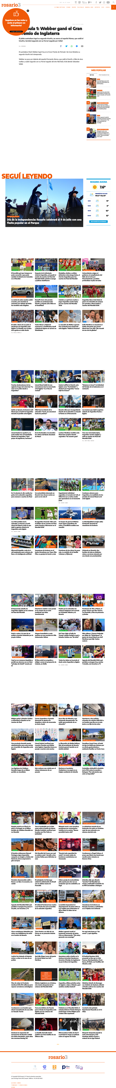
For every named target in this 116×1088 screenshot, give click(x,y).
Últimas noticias (59, 7)
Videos (108, 7)
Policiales (80, 7)
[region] (58, 16)
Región (74, 7)
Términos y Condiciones (19, 1085)
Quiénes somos (16, 1083)
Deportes (97, 7)
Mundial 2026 (89, 7)
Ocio (103, 7)
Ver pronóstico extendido (98, 221)
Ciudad (68, 7)
